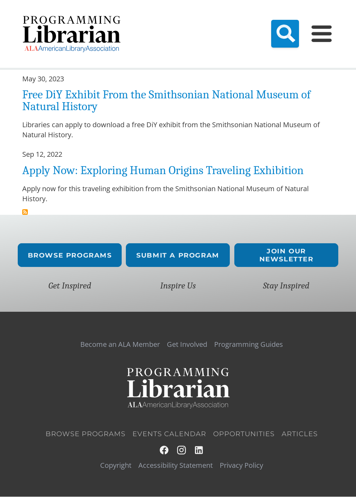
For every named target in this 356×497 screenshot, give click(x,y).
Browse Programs (70, 255)
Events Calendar (169, 434)
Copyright (115, 465)
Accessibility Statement (175, 465)
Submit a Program (178, 255)
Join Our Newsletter (286, 255)
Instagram (182, 450)
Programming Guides (248, 344)
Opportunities (244, 434)
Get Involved (187, 344)
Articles (300, 434)
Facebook (164, 450)
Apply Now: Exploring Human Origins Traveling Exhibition (163, 170)
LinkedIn (199, 450)
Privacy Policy (241, 465)
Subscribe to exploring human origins (25, 212)
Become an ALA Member (120, 344)
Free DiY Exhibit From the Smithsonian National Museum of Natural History (166, 100)
